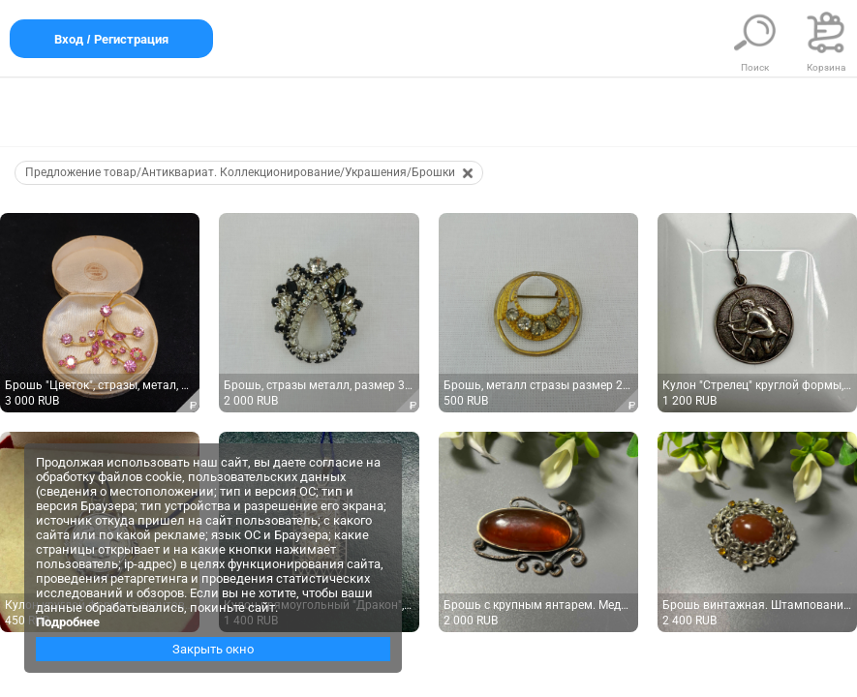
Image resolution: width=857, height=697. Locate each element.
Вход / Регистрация (111, 39)
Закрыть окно (213, 649)
